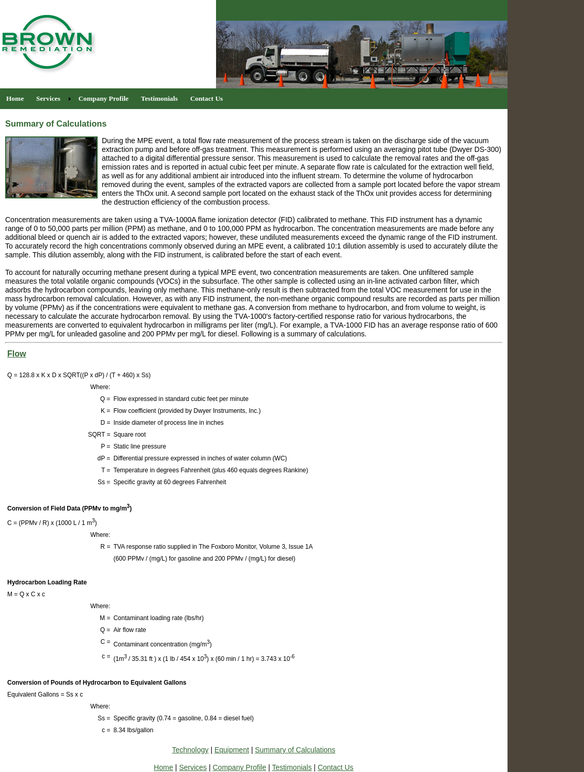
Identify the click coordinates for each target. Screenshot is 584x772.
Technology (190, 750)
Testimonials (292, 767)
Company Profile (240, 767)
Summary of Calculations (295, 750)
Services (193, 767)
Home (163, 767)
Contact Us (336, 767)
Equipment (231, 750)
